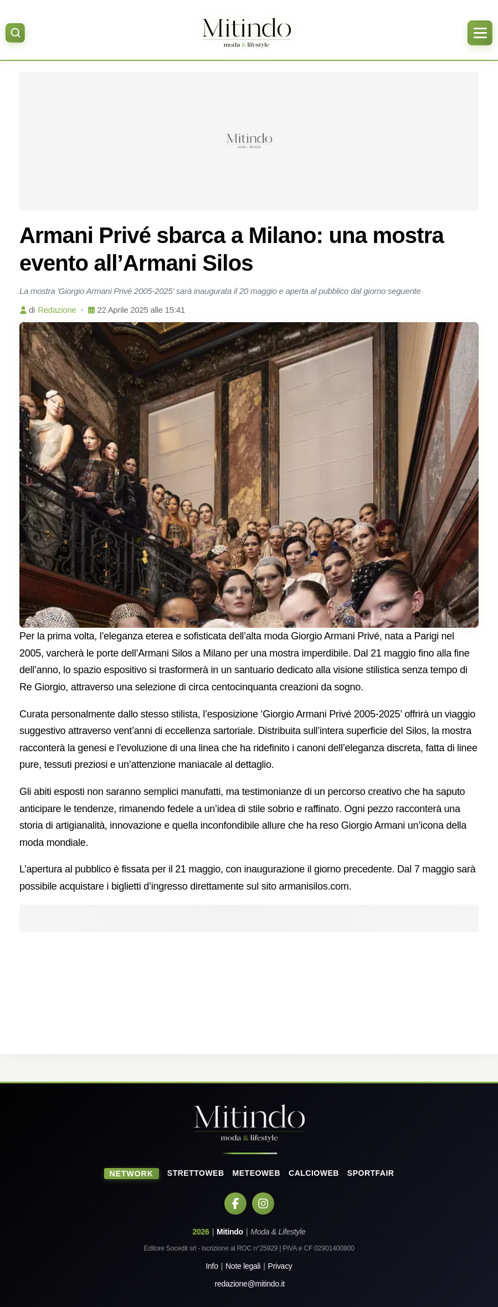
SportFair (370, 1173)
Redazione (57, 309)
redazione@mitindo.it (250, 1283)
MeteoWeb (256, 1173)
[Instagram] (263, 1203)
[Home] (246, 33)
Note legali (242, 1266)
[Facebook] (235, 1203)
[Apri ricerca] (15, 33)
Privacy (280, 1266)
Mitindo (230, 1231)
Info (212, 1266)
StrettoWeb (195, 1173)
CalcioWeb (314, 1173)
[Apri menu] (480, 32)
